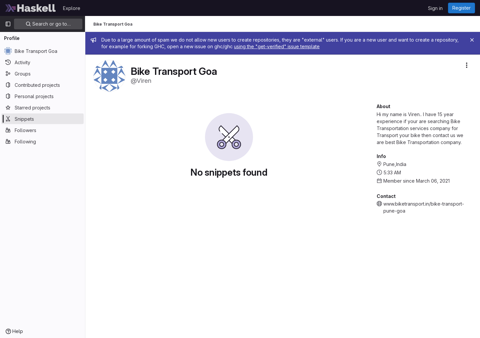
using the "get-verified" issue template (277, 46)
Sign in (435, 8)
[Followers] (42, 130)
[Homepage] (31, 8)
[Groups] (42, 73)
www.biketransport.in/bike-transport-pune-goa (423, 207)
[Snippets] (42, 118)
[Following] (42, 141)
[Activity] (42, 62)
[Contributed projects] (42, 85)
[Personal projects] (42, 96)
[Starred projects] (42, 107)
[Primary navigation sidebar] (8, 24)
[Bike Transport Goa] (42, 51)
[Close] (472, 40)
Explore (71, 8)
